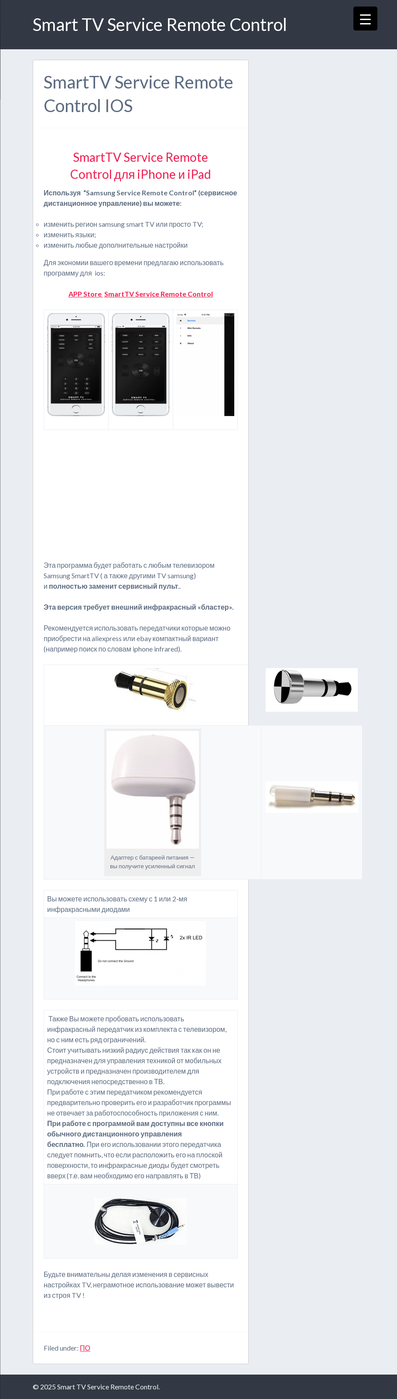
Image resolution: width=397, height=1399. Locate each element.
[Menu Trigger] (365, 19)
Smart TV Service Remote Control (160, 24)
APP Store (85, 294)
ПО (85, 1348)
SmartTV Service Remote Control (158, 294)
